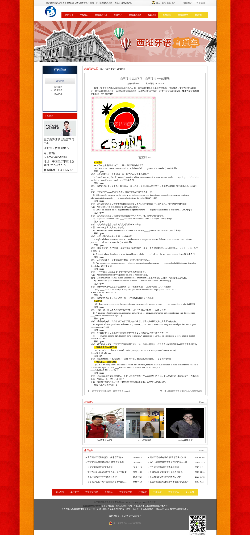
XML (167, 509)
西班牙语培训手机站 (179, 509)
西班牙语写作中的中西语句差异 (102, 477)
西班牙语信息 (101, 15)
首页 (102, 68)
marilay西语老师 (185, 440)
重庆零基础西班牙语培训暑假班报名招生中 (169, 482)
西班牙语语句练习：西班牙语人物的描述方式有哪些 (118, 391)
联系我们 (199, 15)
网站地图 (189, 492)
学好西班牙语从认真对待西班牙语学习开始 (107, 472)
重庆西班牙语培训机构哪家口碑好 (165, 477)
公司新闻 (60, 80)
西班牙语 (120, 509)
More (201, 402)
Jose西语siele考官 (104, 440)
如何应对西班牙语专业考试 (100, 467)
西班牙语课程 (135, 15)
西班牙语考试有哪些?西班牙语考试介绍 (168, 457)
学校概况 (84, 15)
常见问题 (56, 94)
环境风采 (167, 15)
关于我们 (200, 3)
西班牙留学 (183, 15)
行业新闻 (56, 90)
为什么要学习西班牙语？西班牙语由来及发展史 (170, 462)
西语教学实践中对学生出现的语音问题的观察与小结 (108, 482)
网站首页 (69, 15)
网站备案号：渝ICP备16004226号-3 (125, 516)
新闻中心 (118, 15)
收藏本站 (187, 3)
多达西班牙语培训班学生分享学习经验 (184, 391)
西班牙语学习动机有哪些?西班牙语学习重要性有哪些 (108, 462)
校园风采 (152, 15)
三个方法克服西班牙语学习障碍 (164, 467)
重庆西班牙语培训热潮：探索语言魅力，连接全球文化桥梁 (108, 457)
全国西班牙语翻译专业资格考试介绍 (166, 472)
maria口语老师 (144, 440)
